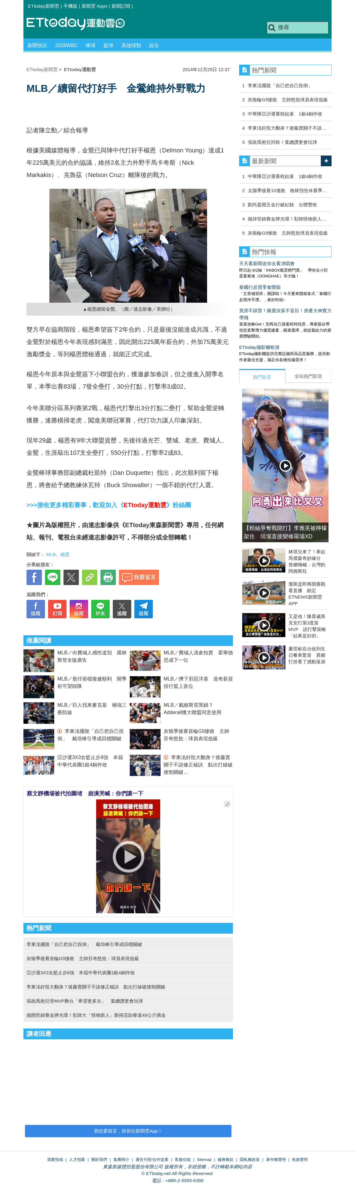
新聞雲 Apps (94, 6)
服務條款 (226, 1159)
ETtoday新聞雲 (43, 6)
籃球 (108, 45)
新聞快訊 (37, 45)
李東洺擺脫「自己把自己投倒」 (280, 85)
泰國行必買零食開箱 (260, 287)
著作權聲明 (276, 1159)
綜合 (154, 45)
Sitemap (204, 1159)
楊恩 (65, 554)
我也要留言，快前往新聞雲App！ (128, 1130)
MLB (51, 554)
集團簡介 (121, 1159)
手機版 (70, 6)
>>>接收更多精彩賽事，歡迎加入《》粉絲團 (109, 505)
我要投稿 (55, 1159)
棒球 (91, 45)
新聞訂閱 (121, 6)
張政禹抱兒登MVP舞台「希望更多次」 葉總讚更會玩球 (85, 1001)
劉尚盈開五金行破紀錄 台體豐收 (282, 204)
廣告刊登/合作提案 (152, 1159)
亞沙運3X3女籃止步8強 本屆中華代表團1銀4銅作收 (81, 972)
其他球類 (131, 45)
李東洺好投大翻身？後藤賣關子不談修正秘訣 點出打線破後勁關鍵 (198, 765)
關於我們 (99, 1159)
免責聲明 (300, 1159)
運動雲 (80, 24)
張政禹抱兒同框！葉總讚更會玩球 (282, 142)
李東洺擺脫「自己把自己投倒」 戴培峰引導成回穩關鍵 (84, 944)
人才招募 (77, 1159)
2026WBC (66, 45)
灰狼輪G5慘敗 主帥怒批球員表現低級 (288, 99)
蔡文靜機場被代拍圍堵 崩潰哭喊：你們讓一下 (85, 793)
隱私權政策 (250, 1159)
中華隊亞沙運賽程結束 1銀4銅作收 (285, 113)
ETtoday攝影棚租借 (259, 347)
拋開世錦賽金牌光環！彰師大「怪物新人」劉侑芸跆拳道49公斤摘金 (96, 1015)
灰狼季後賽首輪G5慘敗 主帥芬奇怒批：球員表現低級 (83, 958)
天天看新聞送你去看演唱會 (267, 263)
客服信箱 (183, 1159)
